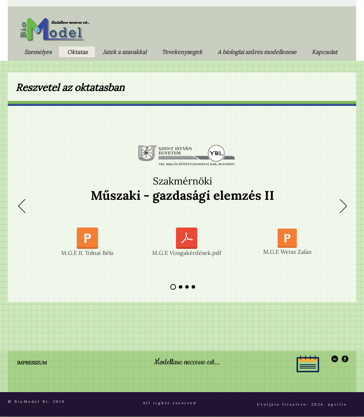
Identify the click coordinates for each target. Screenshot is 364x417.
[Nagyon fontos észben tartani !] (193, 287)
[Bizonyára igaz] (187, 287)
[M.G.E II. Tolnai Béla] (87, 243)
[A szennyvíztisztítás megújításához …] (180, 287)
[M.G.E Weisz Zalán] (287, 243)
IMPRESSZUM (32, 363)
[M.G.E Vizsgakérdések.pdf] (186, 243)
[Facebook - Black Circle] (345, 358)
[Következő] (343, 206)
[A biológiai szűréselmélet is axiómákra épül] (173, 287)
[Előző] (21, 206)
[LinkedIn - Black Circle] (334, 358)
